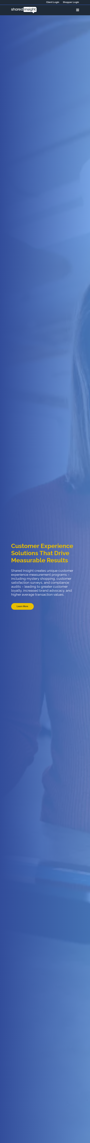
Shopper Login (71, 2)
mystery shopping (41, 579)
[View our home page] (24, 10)
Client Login (52, 2)
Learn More (22, 606)
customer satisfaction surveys (41, 581)
